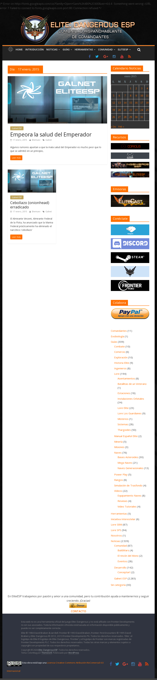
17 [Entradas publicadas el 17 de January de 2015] (141, 102)
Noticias (51, 49)
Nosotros (116, 535)
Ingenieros (120, 368)
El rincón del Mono (128, 555)
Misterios (123, 419)
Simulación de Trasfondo (128, 485)
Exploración (120, 357)
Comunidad (105, 49)
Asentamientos (126, 378)
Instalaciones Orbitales (131, 398)
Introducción (34, 49)
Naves (118, 452)
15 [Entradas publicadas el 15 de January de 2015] (130, 102)
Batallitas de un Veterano (132, 383)
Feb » (121, 126)
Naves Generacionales (130, 468)
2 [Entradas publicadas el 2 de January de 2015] (136, 88)
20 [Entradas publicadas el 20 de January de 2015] (119, 110)
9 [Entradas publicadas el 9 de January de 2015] (136, 95)
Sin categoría (118, 584)
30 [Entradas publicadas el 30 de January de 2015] (136, 117)
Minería (118, 441)
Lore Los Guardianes (130, 413)
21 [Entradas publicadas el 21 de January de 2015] (125, 110)
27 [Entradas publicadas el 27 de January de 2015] (119, 117)
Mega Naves (125, 462)
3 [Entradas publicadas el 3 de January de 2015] (141, 88)
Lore (117, 373)
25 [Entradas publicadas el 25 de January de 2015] (147, 110)
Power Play (120, 474)
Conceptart (124, 572)
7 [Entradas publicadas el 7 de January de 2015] (125, 95)
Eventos (122, 561)
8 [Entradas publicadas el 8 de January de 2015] (130, 95)
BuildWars (123, 550)
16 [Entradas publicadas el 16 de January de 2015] (136, 102)
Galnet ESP (17, 128)
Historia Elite (121, 362)
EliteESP (123, 49)
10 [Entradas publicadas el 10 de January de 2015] (141, 95)
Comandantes (119, 330)
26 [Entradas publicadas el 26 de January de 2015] (113, 117)
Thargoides (124, 429)
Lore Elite (123, 408)
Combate (119, 346)
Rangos (118, 480)
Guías (66, 49)
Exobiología (117, 336)
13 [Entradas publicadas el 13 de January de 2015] (119, 102)
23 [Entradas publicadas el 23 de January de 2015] (136, 110)
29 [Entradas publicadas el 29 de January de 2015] (130, 117)
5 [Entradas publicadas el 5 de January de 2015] (113, 95)
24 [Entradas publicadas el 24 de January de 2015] (141, 110)
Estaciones (124, 393)
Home (19, 49)
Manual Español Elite (126, 436)
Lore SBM (116, 524)
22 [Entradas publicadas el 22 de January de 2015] (130, 110)
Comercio (119, 351)
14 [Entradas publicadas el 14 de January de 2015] (125, 102)
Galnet (49, 139)
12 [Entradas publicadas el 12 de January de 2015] (113, 102)
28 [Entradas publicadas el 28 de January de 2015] (125, 117)
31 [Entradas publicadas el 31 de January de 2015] (141, 117)
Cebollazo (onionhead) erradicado (29, 204)
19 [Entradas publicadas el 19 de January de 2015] (113, 110)
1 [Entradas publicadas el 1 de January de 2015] (130, 88)
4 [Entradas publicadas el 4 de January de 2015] (147, 88)
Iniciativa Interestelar (123, 519)
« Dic (113, 126)
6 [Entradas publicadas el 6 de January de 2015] (119, 95)
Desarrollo (120, 567)
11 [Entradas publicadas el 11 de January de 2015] (147, 95)
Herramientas (84, 49)
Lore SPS (116, 530)
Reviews (122, 501)
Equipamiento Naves (129, 495)
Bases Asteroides (128, 457)
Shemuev (36, 139)
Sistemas (123, 424)
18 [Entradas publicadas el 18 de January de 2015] (147, 102)
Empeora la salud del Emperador (51, 134)
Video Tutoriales (127, 506)
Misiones (119, 447)
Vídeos (118, 490)
